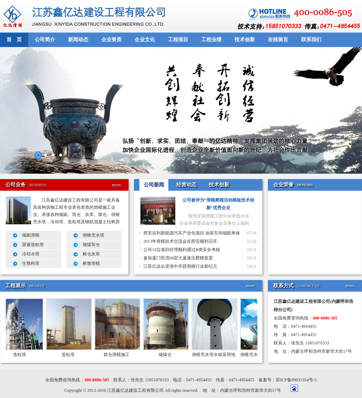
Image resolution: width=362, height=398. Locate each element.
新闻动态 (78, 39)
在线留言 (278, 39)
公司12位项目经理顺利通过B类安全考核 (181, 249)
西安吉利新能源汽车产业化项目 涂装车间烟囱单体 (191, 233)
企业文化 (145, 39)
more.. (117, 184)
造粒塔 (21, 354)
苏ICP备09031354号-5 (296, 379)
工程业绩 (211, 39)
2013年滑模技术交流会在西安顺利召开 (180, 241)
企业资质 (111, 39)
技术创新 (245, 39)
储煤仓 (166, 354)
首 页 (14, 39)
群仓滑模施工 (118, 354)
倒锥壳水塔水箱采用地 (215, 354)
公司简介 (45, 39)
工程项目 (178, 39)
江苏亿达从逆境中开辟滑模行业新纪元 (180, 266)
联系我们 (311, 39)
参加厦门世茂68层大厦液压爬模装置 (178, 258)
